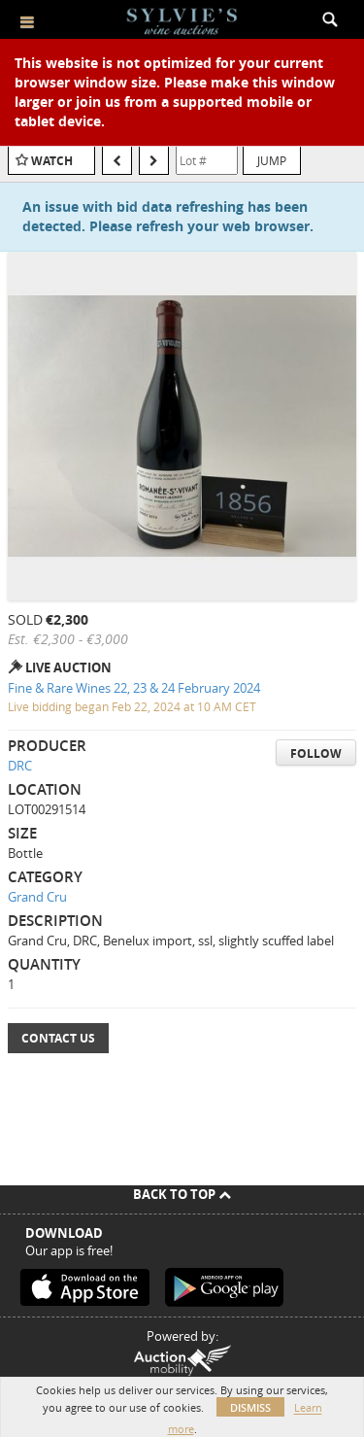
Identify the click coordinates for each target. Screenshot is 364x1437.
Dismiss (250, 1407)
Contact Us (58, 1038)
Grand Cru (37, 897)
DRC (20, 765)
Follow (316, 753)
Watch (52, 161)
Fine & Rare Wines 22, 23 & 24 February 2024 (134, 688)
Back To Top (182, 1194)
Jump (271, 160)
